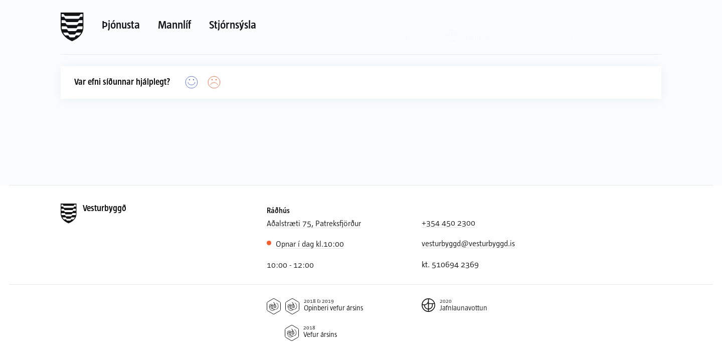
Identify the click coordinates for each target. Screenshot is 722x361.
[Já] (191, 82)
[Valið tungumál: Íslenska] (474, 27)
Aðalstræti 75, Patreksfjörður (314, 223)
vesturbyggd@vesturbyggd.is (468, 243)
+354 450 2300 (448, 222)
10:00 (310, 244)
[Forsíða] (72, 27)
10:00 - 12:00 (290, 264)
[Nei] (214, 82)
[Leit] (540, 27)
